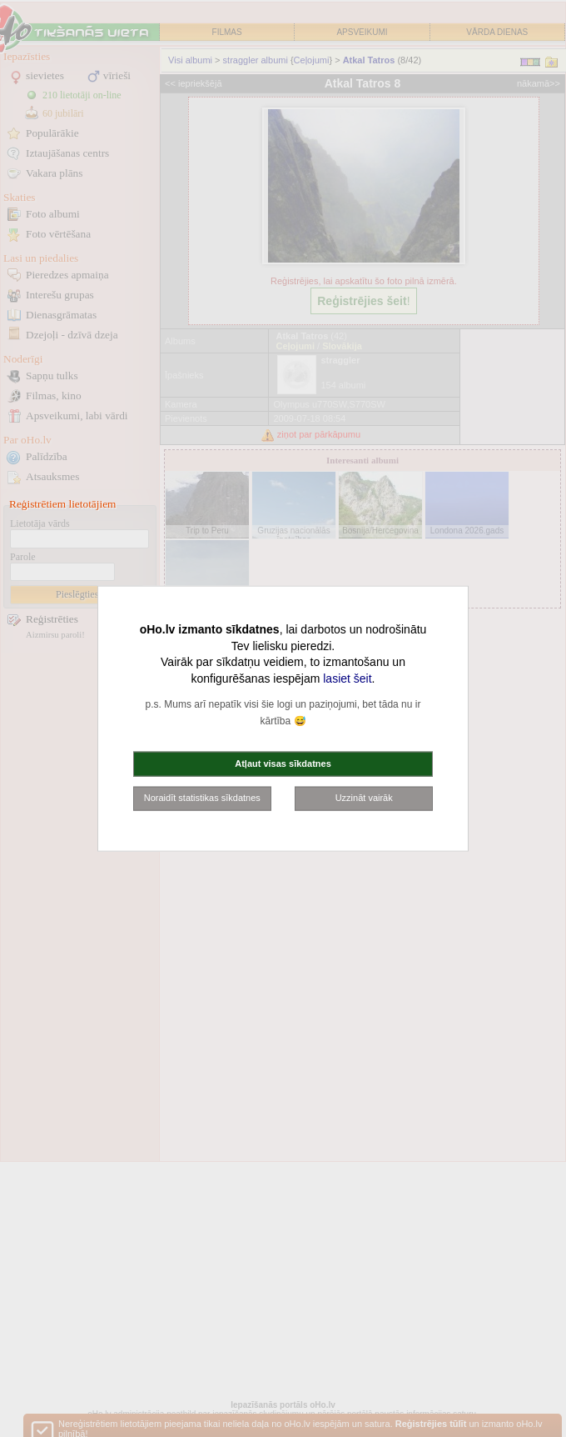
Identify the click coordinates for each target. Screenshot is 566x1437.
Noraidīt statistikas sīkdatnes (202, 798)
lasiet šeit (347, 677)
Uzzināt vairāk (364, 798)
